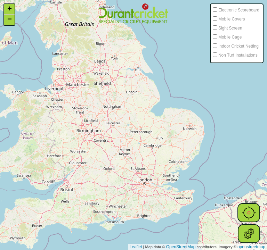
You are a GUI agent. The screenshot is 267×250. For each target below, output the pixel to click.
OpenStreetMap (181, 246)
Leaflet (136, 246)
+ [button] (9, 9)
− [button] (9, 20)
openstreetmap (251, 246)
